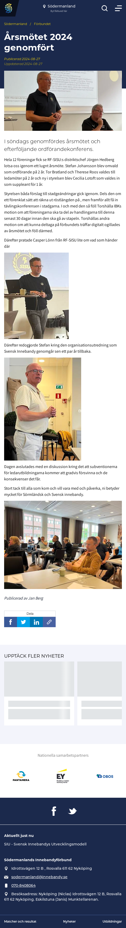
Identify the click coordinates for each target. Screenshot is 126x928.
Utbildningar (112, 921)
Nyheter (69, 921)
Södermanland (15, 24)
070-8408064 (23, 885)
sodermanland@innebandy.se (39, 877)
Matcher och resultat (20, 921)
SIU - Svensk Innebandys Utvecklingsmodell (45, 844)
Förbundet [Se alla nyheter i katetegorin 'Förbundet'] (42, 24)
